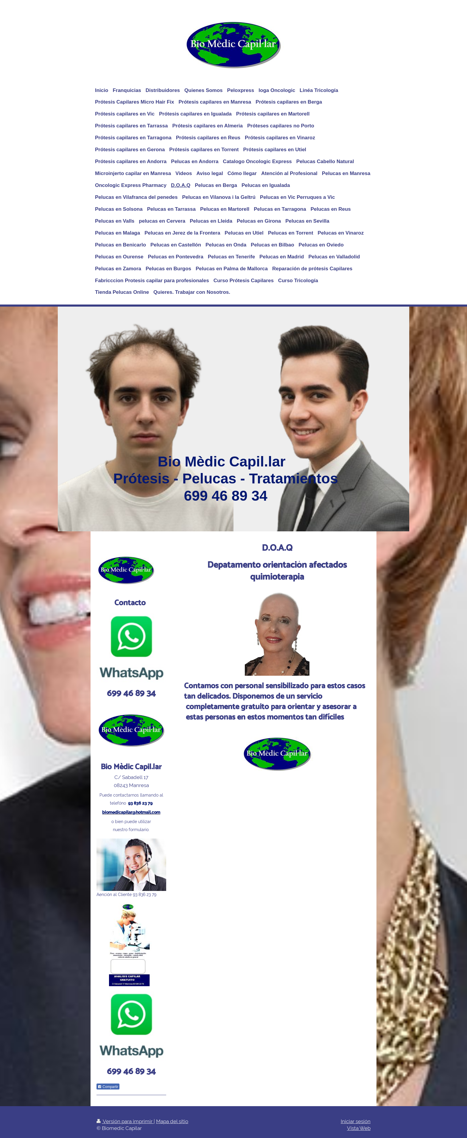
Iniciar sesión (356, 1121)
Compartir (108, 1087)
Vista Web (359, 1128)
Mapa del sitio (172, 1121)
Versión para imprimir (125, 1121)
